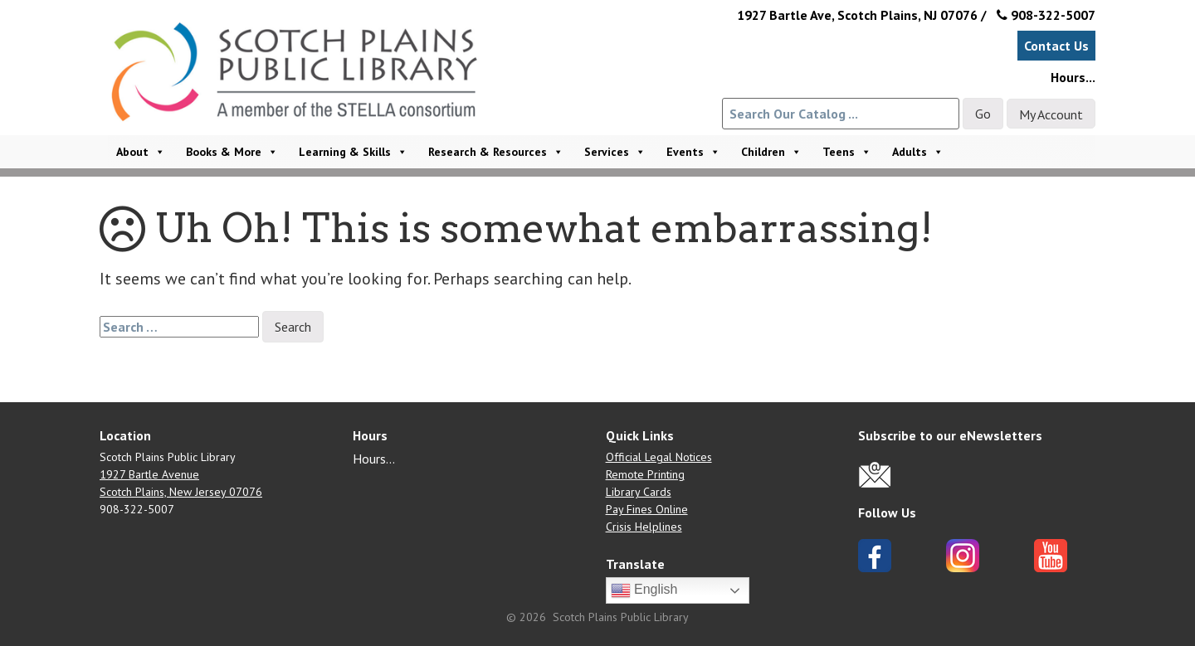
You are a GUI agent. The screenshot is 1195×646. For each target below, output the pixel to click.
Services (615, 151)
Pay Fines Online (647, 509)
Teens (846, 151)
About (140, 151)
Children (771, 151)
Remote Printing (645, 474)
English (644, 590)
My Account (1051, 114)
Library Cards (638, 491)
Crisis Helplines (644, 526)
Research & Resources (495, 151)
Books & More (232, 151)
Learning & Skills (353, 151)
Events (693, 151)
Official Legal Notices (659, 456)
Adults (918, 151)
